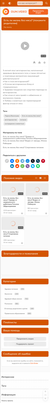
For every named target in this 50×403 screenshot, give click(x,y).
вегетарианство (11, 120)
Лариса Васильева (12, 116)
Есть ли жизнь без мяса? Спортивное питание (23, 147)
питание (23, 120)
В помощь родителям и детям (16, 309)
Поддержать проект (25, 344)
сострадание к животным (14, 124)
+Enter (34, 363)
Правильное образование (15, 313)
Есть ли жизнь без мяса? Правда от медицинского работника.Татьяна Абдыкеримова (25, 137)
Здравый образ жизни (13, 299)
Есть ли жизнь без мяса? (31, 116)
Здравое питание (11, 289)
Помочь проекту (7, 401)
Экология (8, 294)
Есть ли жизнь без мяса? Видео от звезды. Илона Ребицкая (35, 201)
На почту (8, 27)
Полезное (8, 304)
